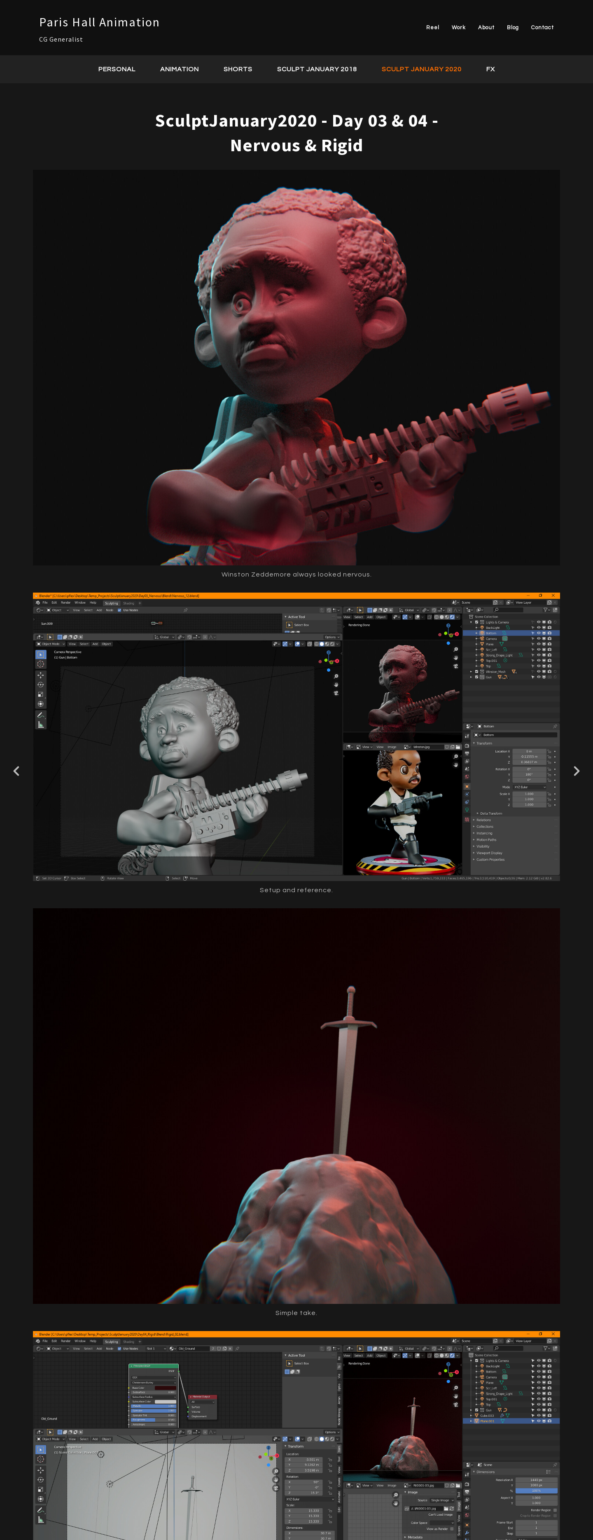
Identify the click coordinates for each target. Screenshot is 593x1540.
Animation (179, 69)
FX (490, 69)
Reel (432, 27)
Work (459, 27)
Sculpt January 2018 (317, 69)
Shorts (238, 69)
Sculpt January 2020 (422, 69)
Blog (513, 27)
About (486, 27)
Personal (116, 69)
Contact (542, 27)
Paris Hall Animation (99, 22)
